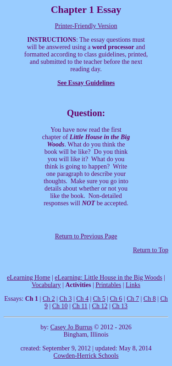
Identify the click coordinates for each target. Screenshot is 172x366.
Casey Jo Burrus (71, 327)
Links (133, 285)
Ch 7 (133, 298)
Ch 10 (60, 306)
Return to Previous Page (86, 236)
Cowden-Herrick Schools (86, 355)
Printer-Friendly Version (86, 26)
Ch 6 (116, 298)
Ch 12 (100, 306)
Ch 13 (120, 306)
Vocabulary (46, 285)
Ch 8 (150, 298)
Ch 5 (99, 298)
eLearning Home (28, 277)
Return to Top (150, 250)
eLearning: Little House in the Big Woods (108, 277)
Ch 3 (66, 298)
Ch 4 (82, 298)
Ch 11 (79, 306)
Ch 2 (49, 298)
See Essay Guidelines (86, 82)
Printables (108, 285)
